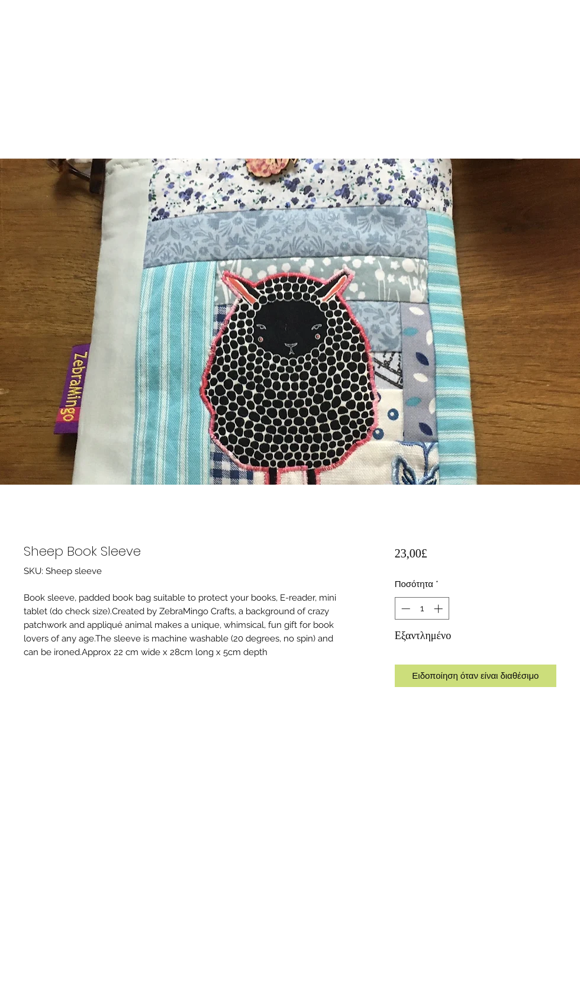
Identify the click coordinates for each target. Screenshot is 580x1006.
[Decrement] (405, 609)
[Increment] (439, 609)
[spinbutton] (421, 609)
